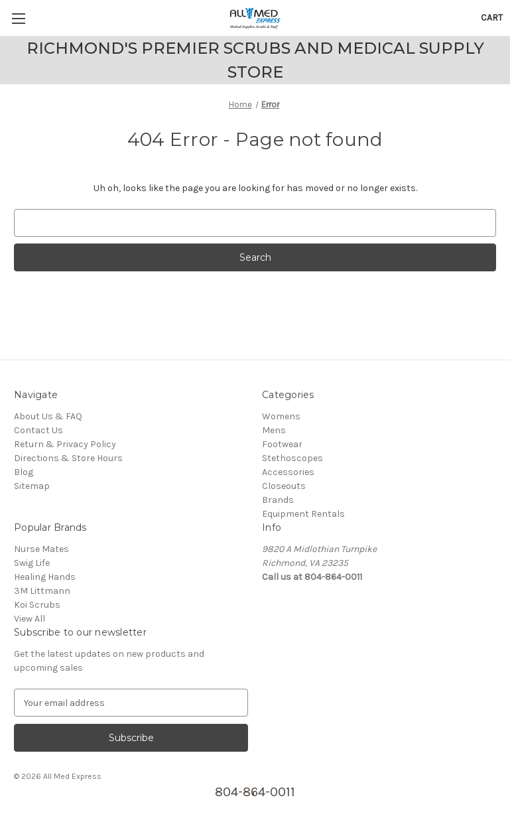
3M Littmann (42, 590)
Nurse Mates (41, 549)
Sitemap (32, 486)
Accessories (288, 472)
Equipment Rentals (303, 513)
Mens (274, 430)
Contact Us (38, 430)
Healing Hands (45, 577)
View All (29, 618)
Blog (23, 472)
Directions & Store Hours (68, 458)
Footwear (282, 444)
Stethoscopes (292, 458)
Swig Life (32, 563)
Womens (281, 416)
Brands (278, 500)
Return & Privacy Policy (65, 444)
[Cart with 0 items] (492, 17)
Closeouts (284, 486)
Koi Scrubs (37, 604)
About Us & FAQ (48, 416)
